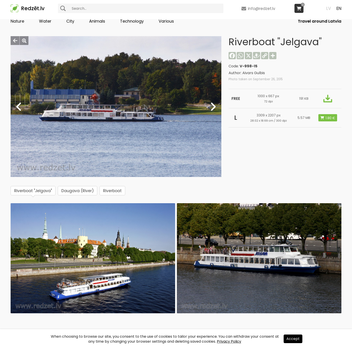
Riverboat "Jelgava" (33, 190)
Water (45, 21)
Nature (17, 21)
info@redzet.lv (261, 8)
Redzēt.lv (32, 8)
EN (338, 8)
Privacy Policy (229, 341)
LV (328, 8)
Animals (97, 21)
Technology (132, 21)
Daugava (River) (77, 190)
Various (166, 21)
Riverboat (112, 190)
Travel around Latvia (319, 21)
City (70, 21)
